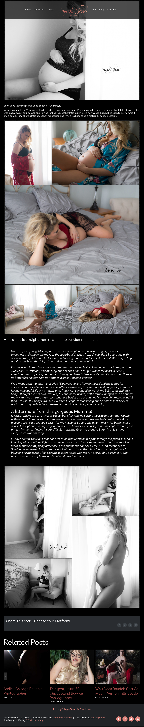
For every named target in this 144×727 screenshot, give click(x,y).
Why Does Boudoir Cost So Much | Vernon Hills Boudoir (117, 690)
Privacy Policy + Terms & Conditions (72, 709)
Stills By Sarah (98, 717)
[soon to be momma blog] (72, 50)
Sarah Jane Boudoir (62, 717)
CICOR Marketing (34, 720)
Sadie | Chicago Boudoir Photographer (23, 690)
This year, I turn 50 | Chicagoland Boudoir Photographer (66, 693)
